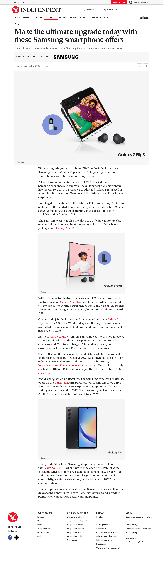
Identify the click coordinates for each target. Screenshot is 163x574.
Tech (16, 24)
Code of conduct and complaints (139, 517)
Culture (38, 18)
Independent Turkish (75, 529)
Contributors (131, 521)
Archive (40, 536)
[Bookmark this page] (146, 66)
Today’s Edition (43, 529)
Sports (26, 18)
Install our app (43, 533)
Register (41, 517)
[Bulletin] (144, 17)
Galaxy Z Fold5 (65, 228)
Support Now (119, 2)
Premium (96, 18)
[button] (24, 2)
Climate (84, 18)
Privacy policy (131, 533)
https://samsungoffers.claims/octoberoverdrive (67, 365)
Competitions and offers (106, 533)
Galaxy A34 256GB (53, 468)
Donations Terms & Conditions (138, 529)
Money (62, 18)
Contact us (12, 531)
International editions (75, 517)
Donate (40, 525)
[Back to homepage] (36, 10)
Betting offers (102, 525)
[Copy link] (139, 66)
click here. (44, 373)
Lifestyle (51, 18)
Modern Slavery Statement (137, 542)
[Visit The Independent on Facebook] (10, 537)
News (17, 18)
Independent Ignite (104, 540)
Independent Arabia (75, 525)
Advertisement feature (32, 57)
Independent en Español (77, 521)
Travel (73, 18)
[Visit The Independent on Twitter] (16, 537)
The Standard (72, 540)
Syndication (101, 544)
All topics (100, 521)
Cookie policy (131, 525)
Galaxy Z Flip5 (59, 337)
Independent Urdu (74, 536)
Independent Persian (75, 533)
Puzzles (99, 517)
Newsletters (42, 521)
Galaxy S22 (61, 383)
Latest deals (101, 529)
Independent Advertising (106, 536)
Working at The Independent (108, 548)
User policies (131, 538)
